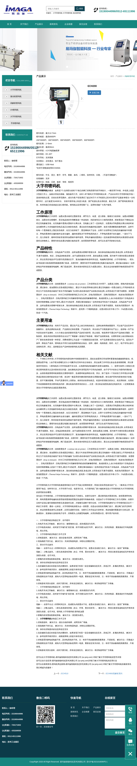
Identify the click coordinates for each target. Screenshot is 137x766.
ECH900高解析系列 (114, 673)
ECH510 (64, 673)
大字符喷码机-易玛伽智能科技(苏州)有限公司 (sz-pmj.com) (68, 657)
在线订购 (94, 93)
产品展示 (39, 24)
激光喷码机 (77, 13)
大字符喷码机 (68, 13)
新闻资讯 (54, 24)
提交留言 (120, 732)
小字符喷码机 (57, 13)
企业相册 (68, 24)
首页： (113, 76)
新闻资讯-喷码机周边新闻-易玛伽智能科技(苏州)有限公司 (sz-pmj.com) (73, 664)
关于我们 (24, 24)
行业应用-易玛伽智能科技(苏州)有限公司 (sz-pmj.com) (66, 661)
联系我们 (98, 24)
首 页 (9, 24)
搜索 (79, 9)
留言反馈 (83, 24)
